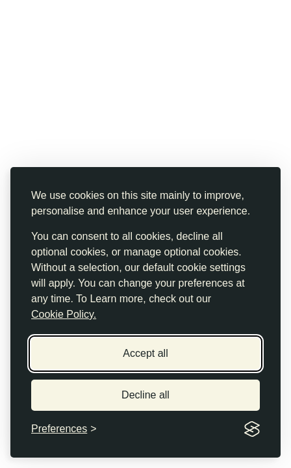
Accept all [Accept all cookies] (145, 353)
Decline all (145, 394)
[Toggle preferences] (64, 428)
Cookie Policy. (63, 314)
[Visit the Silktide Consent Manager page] (252, 429)
